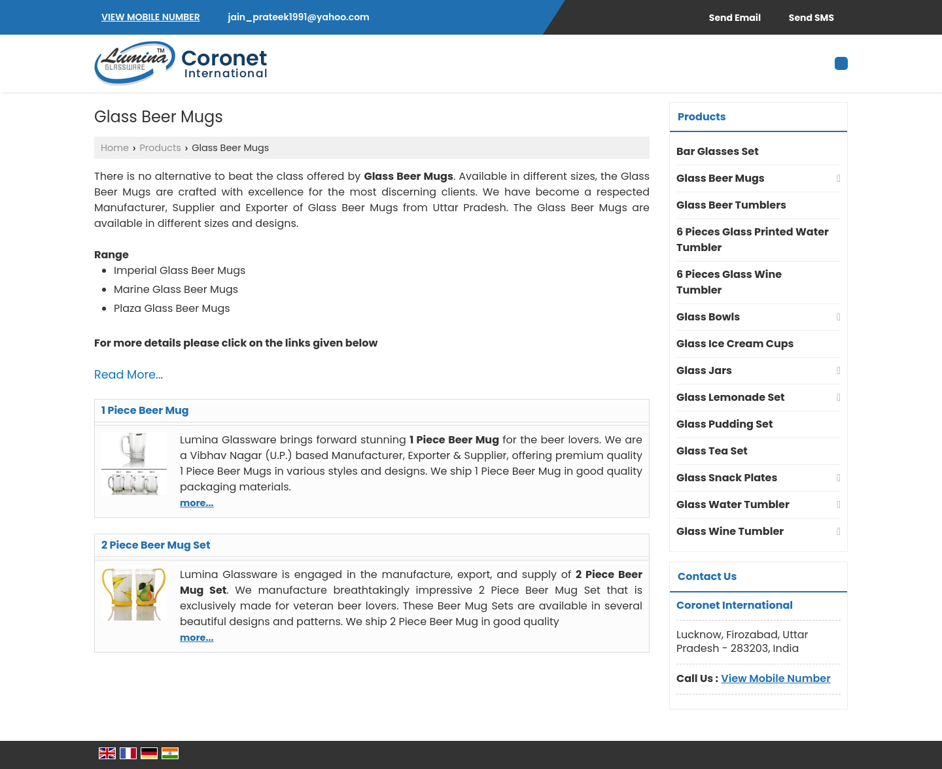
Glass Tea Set (712, 450)
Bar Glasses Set (717, 151)
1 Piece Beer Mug (145, 410)
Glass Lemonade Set (730, 397)
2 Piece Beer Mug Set (155, 545)
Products (160, 147)
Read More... (128, 375)
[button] (150, 17)
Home (115, 147)
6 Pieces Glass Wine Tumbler (729, 282)
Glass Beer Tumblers (731, 205)
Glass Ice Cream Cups (735, 343)
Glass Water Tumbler (733, 504)
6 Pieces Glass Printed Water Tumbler (752, 239)
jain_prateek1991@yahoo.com (299, 17)
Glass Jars (704, 370)
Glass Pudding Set (724, 424)
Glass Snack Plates (726, 477)
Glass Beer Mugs (720, 178)
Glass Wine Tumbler (730, 531)
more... (197, 502)
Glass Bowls (708, 316)
